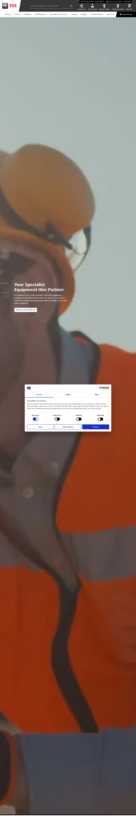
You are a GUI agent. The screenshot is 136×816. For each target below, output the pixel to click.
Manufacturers (40, 14)
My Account (92, 7)
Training (74, 14)
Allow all (96, 427)
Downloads (99, 1)
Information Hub (87, 1)
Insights (84, 14)
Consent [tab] (39, 394)
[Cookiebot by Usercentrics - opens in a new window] (100, 388)
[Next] (6, 295)
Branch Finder (104, 7)
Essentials (127, 1)
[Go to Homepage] (10, 6)
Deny (40, 427)
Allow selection (68, 427)
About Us (110, 14)
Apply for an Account (114, 1)
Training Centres (118, 7)
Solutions (27, 14)
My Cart (129, 7)
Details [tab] (68, 394)
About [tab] (97, 394)
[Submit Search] (71, 6)
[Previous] (6, 290)
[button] (6, 284)
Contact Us (82, 7)
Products (7, 14)
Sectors (17, 14)
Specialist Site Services (58, 14)
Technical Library (97, 14)
